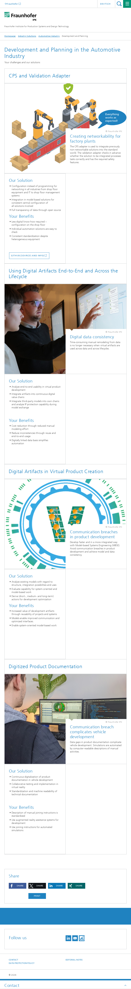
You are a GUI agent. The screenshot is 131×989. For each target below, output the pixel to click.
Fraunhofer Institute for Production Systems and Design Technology (36, 26)
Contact (13, 960)
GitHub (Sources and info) (27, 255)
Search (119, 4)
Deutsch (105, 4)
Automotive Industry (49, 36)
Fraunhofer (12, 4)
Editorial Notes (74, 960)
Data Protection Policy (21, 963)
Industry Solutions (27, 36)
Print (37, 896)
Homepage (10, 36)
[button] (17, 886)
